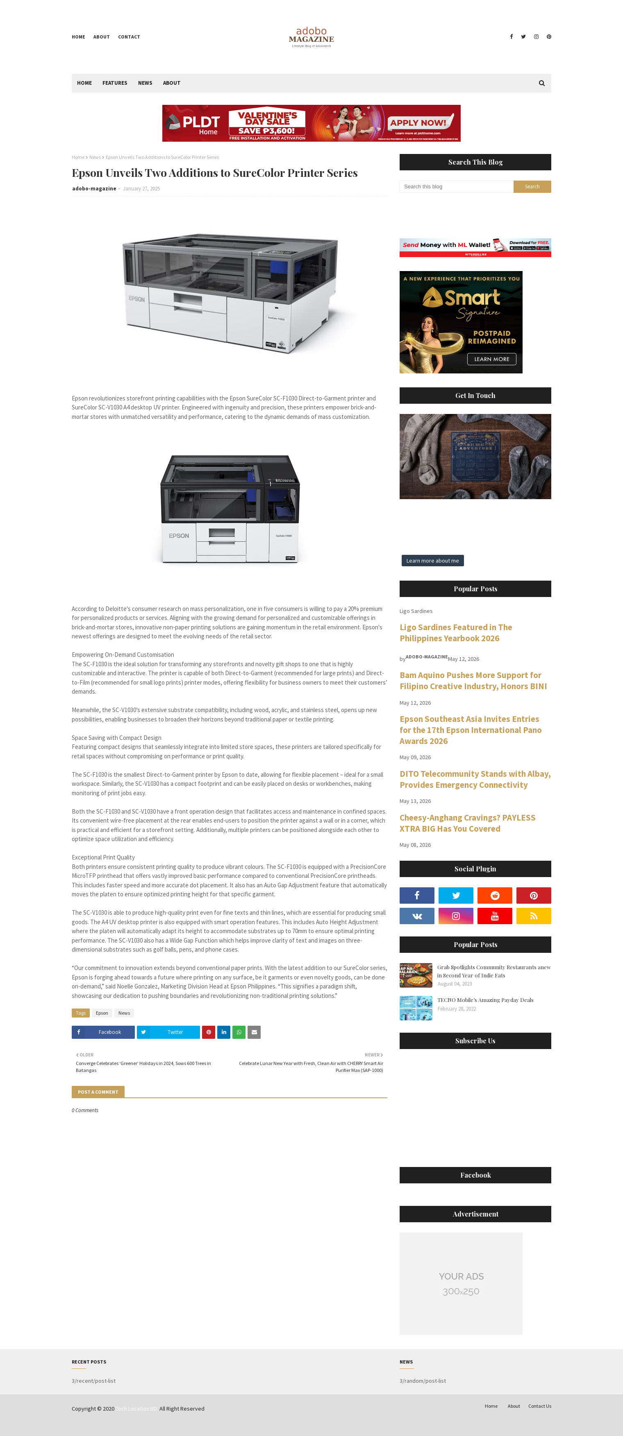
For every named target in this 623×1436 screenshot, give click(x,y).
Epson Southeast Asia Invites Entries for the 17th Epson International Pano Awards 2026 (471, 729)
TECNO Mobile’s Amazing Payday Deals (485, 999)
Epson (102, 1013)
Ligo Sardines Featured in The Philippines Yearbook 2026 (456, 633)
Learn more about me (433, 560)
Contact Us (539, 1406)
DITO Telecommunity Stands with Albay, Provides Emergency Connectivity (475, 779)
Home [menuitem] (84, 82)
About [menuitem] (172, 82)
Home (78, 37)
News (95, 157)
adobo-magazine (94, 188)
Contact (129, 37)
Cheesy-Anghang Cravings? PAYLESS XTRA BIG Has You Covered (468, 823)
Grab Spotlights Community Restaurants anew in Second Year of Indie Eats (494, 971)
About (101, 37)
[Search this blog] (457, 187)
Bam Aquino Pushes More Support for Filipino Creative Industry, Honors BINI (473, 680)
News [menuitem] (145, 82)
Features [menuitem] (114, 82)
